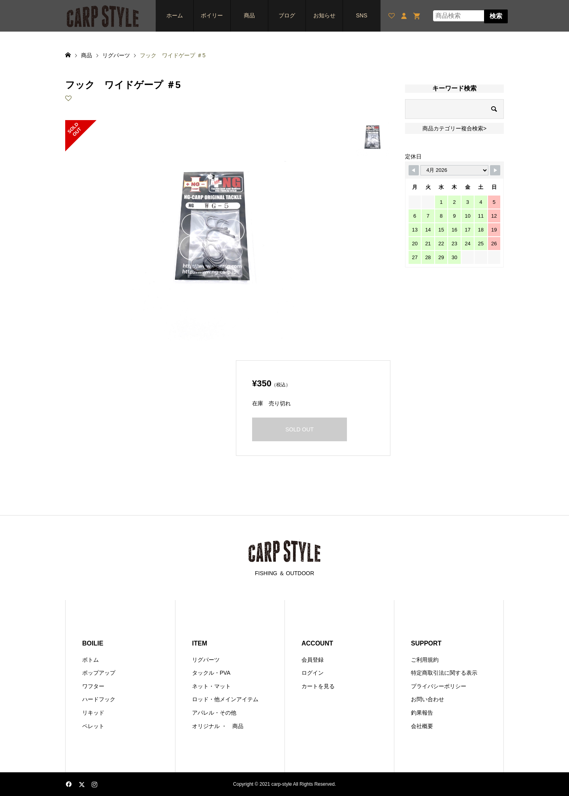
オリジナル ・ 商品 (217, 726)
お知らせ (324, 15)
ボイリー (212, 15)
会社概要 (422, 726)
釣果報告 (422, 712)
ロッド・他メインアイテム (225, 699)
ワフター (93, 686)
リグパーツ (206, 660)
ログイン (312, 673)
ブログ (287, 15)
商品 (249, 15)
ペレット (93, 726)
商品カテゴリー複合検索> (454, 128)
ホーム (174, 15)
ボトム (90, 660)
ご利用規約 (425, 660)
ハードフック (98, 699)
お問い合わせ (427, 699)
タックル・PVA (211, 673)
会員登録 (312, 660)
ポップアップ (98, 673)
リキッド (93, 712)
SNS (361, 15)
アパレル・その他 (214, 712)
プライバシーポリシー (438, 686)
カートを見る (318, 686)
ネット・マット (211, 686)
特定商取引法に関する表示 (444, 673)
